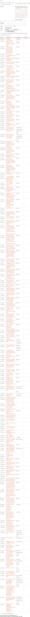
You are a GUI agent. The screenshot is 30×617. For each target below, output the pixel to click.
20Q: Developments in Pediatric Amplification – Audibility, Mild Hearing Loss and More (10, 527)
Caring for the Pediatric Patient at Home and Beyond (10, 294)
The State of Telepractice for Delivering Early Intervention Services (10, 103)
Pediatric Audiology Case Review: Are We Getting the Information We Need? (10, 213)
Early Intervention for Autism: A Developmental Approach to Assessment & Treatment (10, 507)
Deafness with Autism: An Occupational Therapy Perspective (10, 467)
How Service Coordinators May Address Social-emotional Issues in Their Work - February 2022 (10, 42)
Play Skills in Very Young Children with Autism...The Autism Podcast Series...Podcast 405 (10, 411)
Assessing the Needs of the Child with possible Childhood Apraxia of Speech (10, 598)
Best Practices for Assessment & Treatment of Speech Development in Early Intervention (10, 144)
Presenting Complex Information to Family (10, 217)
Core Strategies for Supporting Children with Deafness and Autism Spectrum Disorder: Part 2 (10, 179)
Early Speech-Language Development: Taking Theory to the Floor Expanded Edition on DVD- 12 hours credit (10, 400)
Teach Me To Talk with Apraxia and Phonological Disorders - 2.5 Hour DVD (10, 432)
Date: (2, 30)
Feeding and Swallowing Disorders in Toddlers (11, 76)
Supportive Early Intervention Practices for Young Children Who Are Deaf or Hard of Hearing (10, 97)
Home (1, 0)
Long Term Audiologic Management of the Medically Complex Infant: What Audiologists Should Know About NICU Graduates (10, 203)
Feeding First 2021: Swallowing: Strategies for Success (10, 542)
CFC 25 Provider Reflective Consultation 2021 (10, 341)
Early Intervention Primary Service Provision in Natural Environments (10, 67)
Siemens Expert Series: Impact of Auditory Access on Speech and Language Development (10, 247)
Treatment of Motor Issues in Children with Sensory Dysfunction (10, 572)
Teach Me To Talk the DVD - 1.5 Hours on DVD (10, 427)
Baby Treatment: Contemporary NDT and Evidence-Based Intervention (10, 547)
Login (2, 613)
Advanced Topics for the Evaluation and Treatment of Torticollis (10, 281)
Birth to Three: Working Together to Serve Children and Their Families (10, 441)
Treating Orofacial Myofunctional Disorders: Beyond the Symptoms (10, 383)
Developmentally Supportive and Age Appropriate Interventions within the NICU (10, 310)
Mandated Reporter (10, 208)
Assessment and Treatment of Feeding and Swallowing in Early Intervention (10, 352)
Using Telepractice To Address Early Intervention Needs (10, 113)
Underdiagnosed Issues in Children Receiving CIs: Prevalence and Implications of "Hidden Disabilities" (10, 265)
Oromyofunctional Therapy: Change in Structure (10, 375)
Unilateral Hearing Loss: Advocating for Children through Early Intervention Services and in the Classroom (10, 276)
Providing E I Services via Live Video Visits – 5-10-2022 (10, 120)
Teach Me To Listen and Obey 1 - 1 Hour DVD (10, 420)
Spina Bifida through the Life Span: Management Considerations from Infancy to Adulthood (10, 332)
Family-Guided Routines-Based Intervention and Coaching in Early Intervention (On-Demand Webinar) (9, 49)
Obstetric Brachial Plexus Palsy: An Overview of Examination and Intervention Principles (10, 326)
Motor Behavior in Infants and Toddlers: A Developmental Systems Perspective (10, 321)
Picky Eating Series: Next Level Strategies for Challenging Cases (10, 445)
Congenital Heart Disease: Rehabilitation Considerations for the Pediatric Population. (10, 304)
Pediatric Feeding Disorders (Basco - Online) (9, 456)
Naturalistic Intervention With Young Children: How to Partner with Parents (10, 366)
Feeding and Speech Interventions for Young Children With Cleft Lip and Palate (10, 72)
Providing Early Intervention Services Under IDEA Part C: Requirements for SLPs (10, 86)
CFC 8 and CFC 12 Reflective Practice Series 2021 (10, 394)
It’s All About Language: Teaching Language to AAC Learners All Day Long (10, 361)
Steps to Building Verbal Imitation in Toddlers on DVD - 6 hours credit (10, 416)
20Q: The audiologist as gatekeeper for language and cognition (10, 155)
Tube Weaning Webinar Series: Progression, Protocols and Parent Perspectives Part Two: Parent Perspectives (10, 500)
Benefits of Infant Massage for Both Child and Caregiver (10, 285)
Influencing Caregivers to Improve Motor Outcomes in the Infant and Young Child (10, 315)
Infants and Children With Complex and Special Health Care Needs (10, 81)
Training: (2, 23)
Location (18, 37)
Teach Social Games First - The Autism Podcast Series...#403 (10, 436)
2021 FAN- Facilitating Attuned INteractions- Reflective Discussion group (10, 388)
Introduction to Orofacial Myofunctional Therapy (10, 356)
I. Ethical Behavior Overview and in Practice (9, 184)
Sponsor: (2, 6)
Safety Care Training (10, 567)
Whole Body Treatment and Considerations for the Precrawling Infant (10, 479)
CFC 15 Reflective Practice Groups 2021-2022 (10, 532)
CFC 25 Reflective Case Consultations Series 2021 (10, 346)
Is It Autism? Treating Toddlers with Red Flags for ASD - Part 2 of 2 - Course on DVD (10, 405)
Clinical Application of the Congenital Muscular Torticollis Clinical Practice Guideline (10, 299)
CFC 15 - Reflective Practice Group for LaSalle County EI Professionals (9, 136)
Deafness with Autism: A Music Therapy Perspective (10, 460)
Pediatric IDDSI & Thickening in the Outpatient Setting (9, 378)
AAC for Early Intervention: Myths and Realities (10, 55)
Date (1, 37)
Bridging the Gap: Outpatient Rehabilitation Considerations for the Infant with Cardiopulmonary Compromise (10, 607)
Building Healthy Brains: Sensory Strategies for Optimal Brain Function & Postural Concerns (10, 290)
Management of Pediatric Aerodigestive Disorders (10, 124)
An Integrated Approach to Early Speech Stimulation (10, 59)
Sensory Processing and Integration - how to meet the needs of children (10, 222)
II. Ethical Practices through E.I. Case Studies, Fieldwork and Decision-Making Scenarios (10, 189)
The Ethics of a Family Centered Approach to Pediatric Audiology (10, 260)
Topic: (2, 26)
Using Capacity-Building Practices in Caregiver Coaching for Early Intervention (10, 108)
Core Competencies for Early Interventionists (10, 63)
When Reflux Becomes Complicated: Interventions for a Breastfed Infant (10, 522)
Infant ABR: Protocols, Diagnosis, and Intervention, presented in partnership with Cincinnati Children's (11, 195)
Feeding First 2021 (9, 537)
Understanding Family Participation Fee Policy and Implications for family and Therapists (10, 271)
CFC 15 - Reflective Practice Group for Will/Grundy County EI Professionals (10, 129)
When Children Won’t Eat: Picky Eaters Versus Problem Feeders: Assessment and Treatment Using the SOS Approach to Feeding (10, 554)
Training (8, 37)
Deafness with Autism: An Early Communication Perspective (10, 464)
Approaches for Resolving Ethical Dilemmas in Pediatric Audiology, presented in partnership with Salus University (11, 160)
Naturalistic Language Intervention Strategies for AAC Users (10, 371)
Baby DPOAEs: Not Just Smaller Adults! (10, 173)
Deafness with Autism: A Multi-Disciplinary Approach (10, 471)
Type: (2, 28)
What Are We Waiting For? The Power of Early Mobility (10, 337)
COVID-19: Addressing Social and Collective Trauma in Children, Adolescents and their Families (10, 451)
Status (25, 37)
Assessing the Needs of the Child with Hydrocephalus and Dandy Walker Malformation (10, 581)
